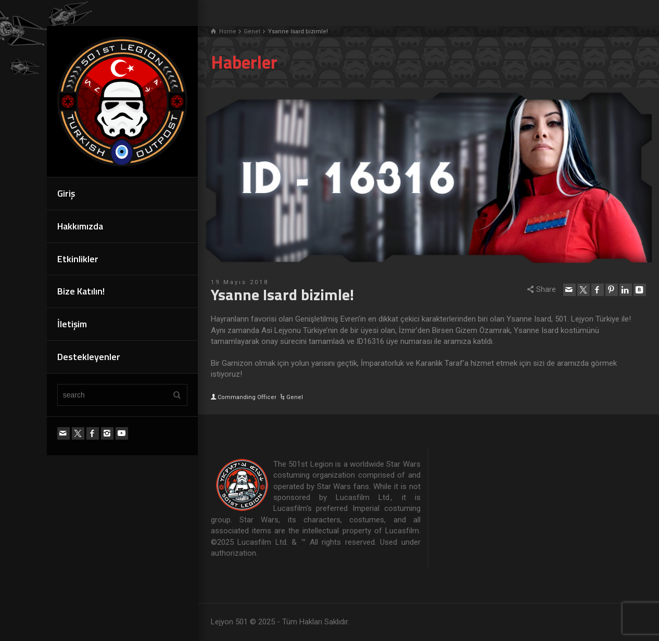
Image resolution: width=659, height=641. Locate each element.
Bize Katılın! (81, 291)
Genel (294, 397)
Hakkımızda (80, 226)
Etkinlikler (77, 259)
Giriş (66, 193)
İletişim (72, 324)
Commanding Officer (247, 397)
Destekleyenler (88, 357)
